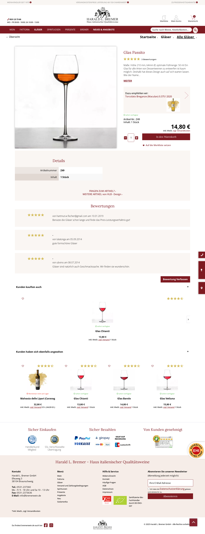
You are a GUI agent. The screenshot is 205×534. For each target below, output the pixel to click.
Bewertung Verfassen (175, 279)
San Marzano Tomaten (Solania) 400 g (172, 331)
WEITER (128, 80)
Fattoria (60, 481)
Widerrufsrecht (109, 478)
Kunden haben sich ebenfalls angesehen (39, 354)
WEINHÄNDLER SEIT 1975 (19, 2)
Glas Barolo (124, 401)
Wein (59, 478)
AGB (104, 488)
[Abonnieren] (170, 499)
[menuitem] (164, 17)
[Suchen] (195, 30)
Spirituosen (62, 491)
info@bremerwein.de (30, 498)
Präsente (61, 494)
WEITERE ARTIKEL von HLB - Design (102, 194)
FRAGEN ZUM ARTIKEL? (102, 191)
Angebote (61, 498)
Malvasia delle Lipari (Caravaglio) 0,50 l (37, 401)
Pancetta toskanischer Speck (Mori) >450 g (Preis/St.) (137, 331)
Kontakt (106, 481)
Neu (59, 501)
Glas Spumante (102, 331)
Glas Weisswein (68, 331)
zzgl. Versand (37, 339)
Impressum (107, 494)
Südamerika (62, 504)
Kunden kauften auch (29, 287)
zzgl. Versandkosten (181, 130)
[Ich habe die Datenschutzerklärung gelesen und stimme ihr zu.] (149, 491)
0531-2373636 (24, 495)
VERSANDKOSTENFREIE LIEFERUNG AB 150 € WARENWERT (102, 2)
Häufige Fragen (109, 485)
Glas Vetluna (167, 401)
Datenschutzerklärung (172, 491)
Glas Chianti (33, 331)
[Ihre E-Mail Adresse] (170, 485)
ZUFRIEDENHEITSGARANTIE (184, 2)
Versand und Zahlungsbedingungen (72, 488)
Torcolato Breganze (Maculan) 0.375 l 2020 (148, 96)
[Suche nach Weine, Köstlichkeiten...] (171, 29)
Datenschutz (107, 491)
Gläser (60, 485)
